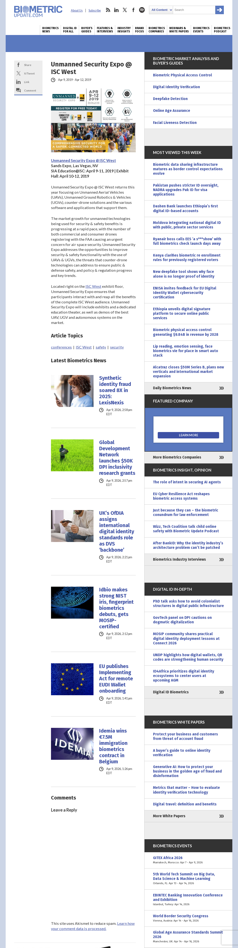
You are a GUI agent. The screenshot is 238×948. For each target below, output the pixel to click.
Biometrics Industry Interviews (179, 559)
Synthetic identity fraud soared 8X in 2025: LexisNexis (115, 390)
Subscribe (95, 10)
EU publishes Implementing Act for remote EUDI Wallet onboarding (116, 678)
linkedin (116, 10)
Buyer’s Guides (86, 29)
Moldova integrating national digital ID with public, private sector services (187, 225)
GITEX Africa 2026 (188, 860)
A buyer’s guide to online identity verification (181, 752)
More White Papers (169, 816)
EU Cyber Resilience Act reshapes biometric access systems (181, 496)
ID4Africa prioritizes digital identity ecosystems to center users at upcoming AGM (183, 675)
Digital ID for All (70, 29)
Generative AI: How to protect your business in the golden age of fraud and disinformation (187, 771)
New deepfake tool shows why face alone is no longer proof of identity (183, 274)
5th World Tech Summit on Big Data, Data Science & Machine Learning (188, 879)
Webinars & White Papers (179, 29)
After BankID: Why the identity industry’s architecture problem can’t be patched (188, 545)
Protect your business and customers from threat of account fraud (185, 736)
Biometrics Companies (157, 29)
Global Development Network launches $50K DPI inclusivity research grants (117, 457)
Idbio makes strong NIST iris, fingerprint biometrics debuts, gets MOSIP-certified (116, 608)
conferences (61, 347)
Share (27, 64)
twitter (125, 10)
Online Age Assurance (171, 111)
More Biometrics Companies (177, 457)
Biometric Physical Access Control (182, 75)
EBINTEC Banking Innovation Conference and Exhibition (188, 900)
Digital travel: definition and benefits (185, 804)
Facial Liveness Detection (175, 123)
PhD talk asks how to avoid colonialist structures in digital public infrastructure (188, 603)
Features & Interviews (105, 29)
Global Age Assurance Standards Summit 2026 (188, 937)
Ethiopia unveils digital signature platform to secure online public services (181, 313)
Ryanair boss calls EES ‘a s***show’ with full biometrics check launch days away (187, 241)
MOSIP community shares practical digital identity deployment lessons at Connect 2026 (186, 638)
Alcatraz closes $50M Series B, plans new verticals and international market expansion (188, 371)
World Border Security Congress (188, 918)
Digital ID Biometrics (171, 692)
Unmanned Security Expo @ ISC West (83, 160)
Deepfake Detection (170, 99)
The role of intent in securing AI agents (187, 482)
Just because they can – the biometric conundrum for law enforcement (185, 512)
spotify (142, 10)
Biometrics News (50, 29)
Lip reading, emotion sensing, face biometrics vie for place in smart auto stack (185, 351)
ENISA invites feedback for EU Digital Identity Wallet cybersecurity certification (184, 292)
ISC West (93, 286)
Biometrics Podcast (222, 29)
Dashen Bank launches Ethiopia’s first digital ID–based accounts (185, 208)
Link (26, 81)
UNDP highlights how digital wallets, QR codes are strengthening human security (188, 657)
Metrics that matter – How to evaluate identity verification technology (186, 790)
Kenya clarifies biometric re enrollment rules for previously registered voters (187, 257)
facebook (133, 10)
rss (108, 10)
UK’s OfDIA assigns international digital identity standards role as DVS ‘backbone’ (116, 531)
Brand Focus (139, 29)
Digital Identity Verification (176, 87)
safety (101, 347)
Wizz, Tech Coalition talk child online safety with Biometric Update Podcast (186, 528)
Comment (30, 90)
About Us (77, 10)
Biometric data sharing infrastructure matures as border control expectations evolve (188, 169)
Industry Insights (124, 29)
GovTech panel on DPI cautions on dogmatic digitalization (182, 620)
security (117, 347)
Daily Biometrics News (172, 388)
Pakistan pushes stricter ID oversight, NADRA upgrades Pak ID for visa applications (185, 190)
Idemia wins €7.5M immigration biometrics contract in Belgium (113, 746)
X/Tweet (29, 73)
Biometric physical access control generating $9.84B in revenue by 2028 (185, 332)
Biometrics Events (201, 29)
